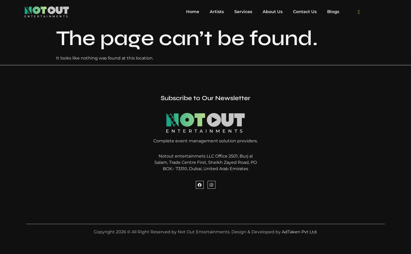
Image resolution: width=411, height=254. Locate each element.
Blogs (333, 11)
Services (243, 11)
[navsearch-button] (359, 12)
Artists (217, 11)
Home (192, 11)
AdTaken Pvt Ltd (299, 231)
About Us (273, 11)
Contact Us (305, 11)
